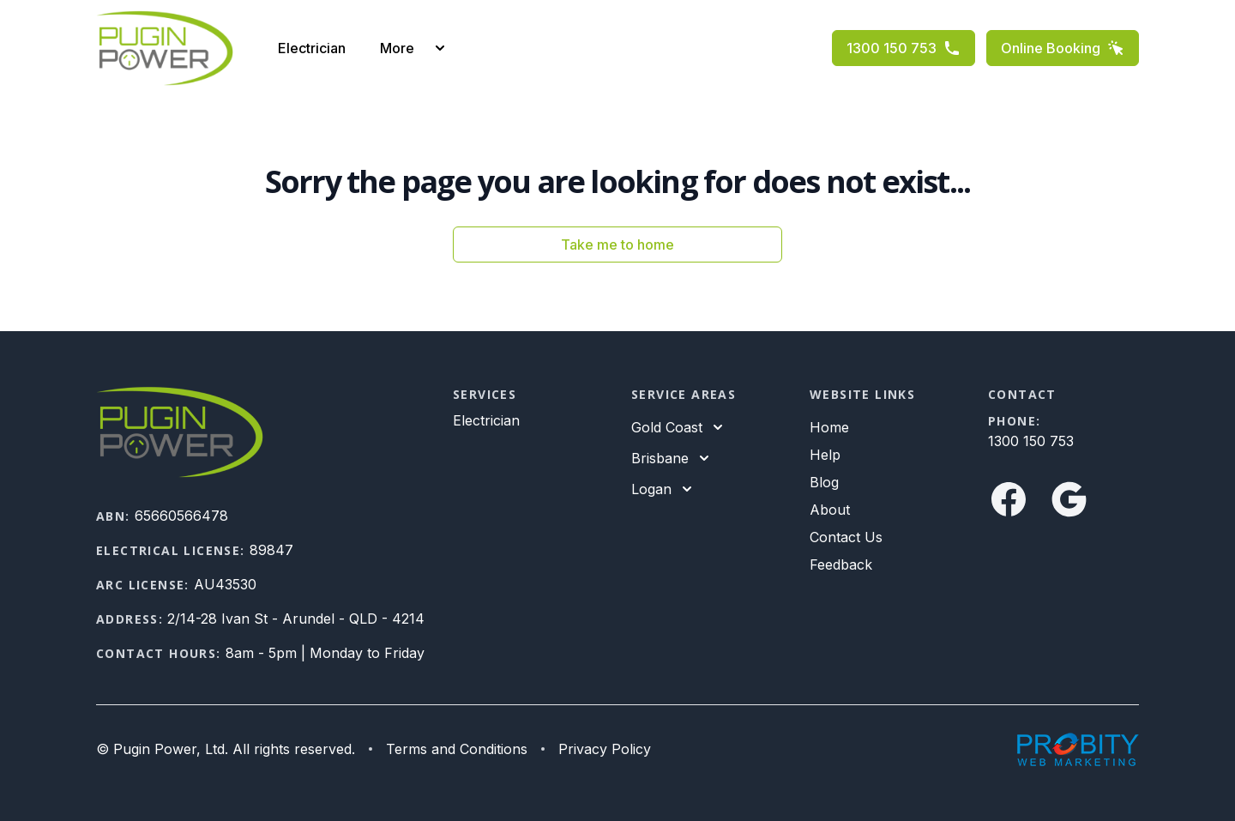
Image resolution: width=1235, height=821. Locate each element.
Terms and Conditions (456, 749)
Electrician (312, 48)
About (830, 509)
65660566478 (181, 515)
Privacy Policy (604, 749)
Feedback (841, 564)
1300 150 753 (903, 48)
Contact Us (846, 537)
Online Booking (1062, 48)
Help (825, 454)
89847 (271, 549)
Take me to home (617, 244)
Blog (824, 482)
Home (829, 427)
